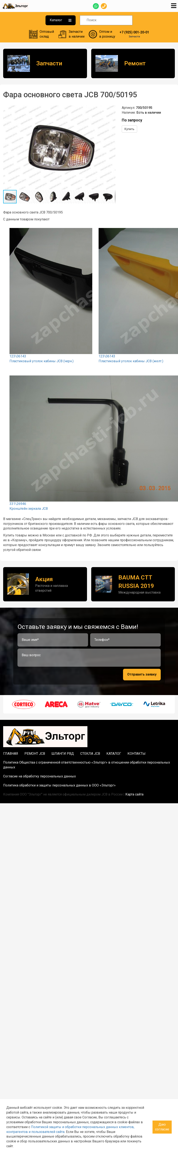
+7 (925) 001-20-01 (134, 32)
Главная (10, 754)
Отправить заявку (142, 674)
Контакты (136, 754)
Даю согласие (162, 1126)
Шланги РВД (62, 754)
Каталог (60, 20)
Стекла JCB (90, 754)
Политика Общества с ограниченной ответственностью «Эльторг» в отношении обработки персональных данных (86, 764)
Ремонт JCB (34, 754)
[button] (111, 109)
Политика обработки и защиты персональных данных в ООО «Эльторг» (59, 785)
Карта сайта (134, 794)
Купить (129, 129)
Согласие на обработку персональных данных (39, 776)
